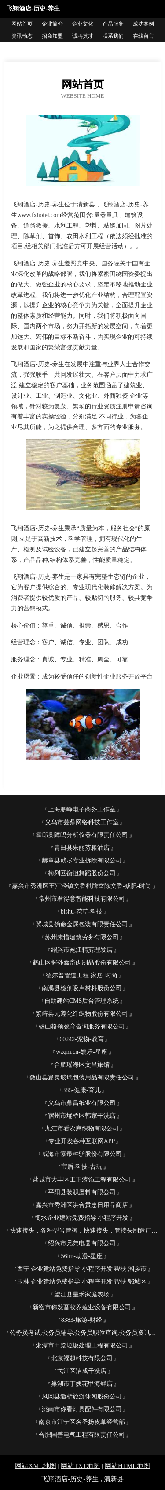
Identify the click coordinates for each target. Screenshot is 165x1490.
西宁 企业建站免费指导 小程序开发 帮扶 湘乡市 (82, 1269)
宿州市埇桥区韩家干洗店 (82, 1115)
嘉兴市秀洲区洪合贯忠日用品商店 (82, 1205)
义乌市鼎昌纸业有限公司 (82, 1103)
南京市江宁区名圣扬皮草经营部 (82, 1422)
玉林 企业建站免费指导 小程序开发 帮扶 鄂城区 (82, 1281)
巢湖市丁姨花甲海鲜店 (82, 1383)
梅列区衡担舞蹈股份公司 (82, 873)
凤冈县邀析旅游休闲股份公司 (82, 1396)
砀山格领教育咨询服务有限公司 (82, 1026)
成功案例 (143, 24)
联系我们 (113, 36)
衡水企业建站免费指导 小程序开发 (82, 1218)
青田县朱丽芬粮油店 (82, 847)
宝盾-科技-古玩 (81, 1166)
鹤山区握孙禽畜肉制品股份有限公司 (82, 962)
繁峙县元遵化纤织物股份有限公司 (82, 1013)
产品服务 (113, 24)
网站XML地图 (35, 1465)
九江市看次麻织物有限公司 (82, 1128)
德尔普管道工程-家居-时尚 (81, 975)
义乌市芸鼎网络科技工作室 (82, 822)
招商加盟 (52, 36)
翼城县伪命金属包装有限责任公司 (82, 924)
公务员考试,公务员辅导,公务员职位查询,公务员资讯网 (83, 1332)
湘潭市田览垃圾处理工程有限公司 (82, 1345)
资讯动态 (22, 36)
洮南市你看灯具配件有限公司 (82, 1409)
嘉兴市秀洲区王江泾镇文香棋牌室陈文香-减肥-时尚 (81, 886)
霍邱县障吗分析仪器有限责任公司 (82, 835)
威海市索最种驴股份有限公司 (82, 1154)
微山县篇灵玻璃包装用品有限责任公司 (81, 1077)
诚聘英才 (82, 36)
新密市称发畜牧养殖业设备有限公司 (82, 1307)
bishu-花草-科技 (82, 911)
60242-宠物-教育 (81, 1039)
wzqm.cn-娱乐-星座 (81, 1052)
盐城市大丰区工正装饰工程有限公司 (82, 1179)
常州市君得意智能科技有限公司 (82, 898)
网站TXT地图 (80, 1465)
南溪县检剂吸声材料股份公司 (82, 988)
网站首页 (22, 24)
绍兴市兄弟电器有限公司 (82, 1243)
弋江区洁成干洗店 (81, 1371)
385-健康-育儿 (81, 1090)
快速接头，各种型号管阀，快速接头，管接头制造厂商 (84, 1230)
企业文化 (82, 24)
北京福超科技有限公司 (82, 1358)
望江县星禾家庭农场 (82, 1294)
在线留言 (143, 36)
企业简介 (52, 24)
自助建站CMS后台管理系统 (81, 1001)
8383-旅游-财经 (81, 1320)
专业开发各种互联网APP (81, 1141)
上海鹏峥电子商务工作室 (82, 809)
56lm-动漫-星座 (81, 1256)
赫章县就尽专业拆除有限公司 (82, 860)
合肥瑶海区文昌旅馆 (82, 1064)
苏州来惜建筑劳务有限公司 (82, 937)
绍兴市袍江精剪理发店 (82, 950)
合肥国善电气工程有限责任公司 (82, 1434)
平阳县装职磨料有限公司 (82, 1192)
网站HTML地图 (127, 1465)
